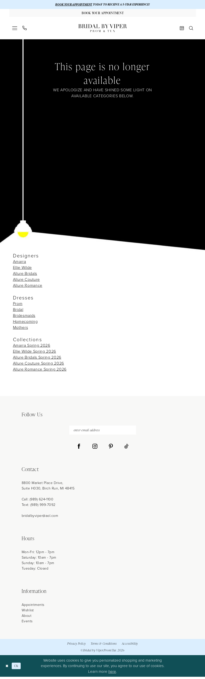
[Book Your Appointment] (102, 13)
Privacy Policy (76, 646)
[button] (14, 29)
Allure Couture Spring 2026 (38, 364)
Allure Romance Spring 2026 (40, 370)
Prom (18, 304)
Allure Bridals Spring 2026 (37, 358)
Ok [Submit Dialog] (17, 668)
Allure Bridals (25, 275)
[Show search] (191, 29)
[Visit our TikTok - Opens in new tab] (126, 448)
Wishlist (28, 612)
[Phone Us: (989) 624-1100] (24, 29)
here (112, 673)
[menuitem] (14, 29)
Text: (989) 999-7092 (39, 506)
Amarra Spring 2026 (31, 346)
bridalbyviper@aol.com (40, 517)
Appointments (33, 606)
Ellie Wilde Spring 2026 (34, 352)
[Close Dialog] (7, 668)
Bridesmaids (24, 316)
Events (27, 623)
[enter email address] (102, 431)
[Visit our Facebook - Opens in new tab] (79, 448)
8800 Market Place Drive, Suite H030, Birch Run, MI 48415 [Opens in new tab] (48, 487)
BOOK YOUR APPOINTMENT (70, 4)
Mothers (20, 328)
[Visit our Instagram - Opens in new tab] (95, 448)
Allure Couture (26, 281)
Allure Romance (27, 287)
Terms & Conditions (104, 646)
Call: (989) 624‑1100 (38, 501)
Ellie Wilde (22, 269)
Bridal (18, 310)
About (27, 617)
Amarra (19, 263)
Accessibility (130, 646)
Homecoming (25, 322)
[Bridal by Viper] (102, 29)
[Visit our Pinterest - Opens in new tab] (111, 448)
